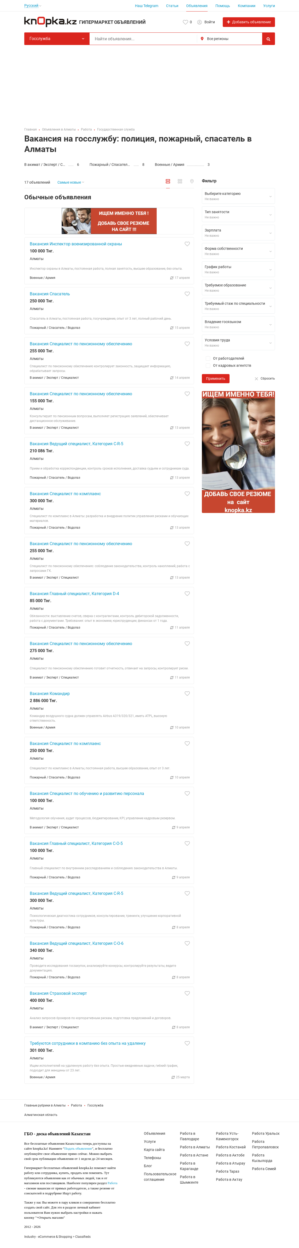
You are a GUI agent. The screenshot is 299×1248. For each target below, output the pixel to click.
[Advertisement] (149, 84)
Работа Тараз (227, 1171)
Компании (246, 6)
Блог (148, 1166)
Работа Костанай (231, 1147)
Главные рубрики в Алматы (45, 1105)
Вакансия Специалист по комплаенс (65, 493)
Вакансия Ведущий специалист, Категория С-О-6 (77, 943)
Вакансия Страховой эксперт (58, 993)
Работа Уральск (266, 1133)
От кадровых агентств (226, 365)
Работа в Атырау (230, 1163)
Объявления (197, 6)
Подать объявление (78, 1148)
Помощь (222, 6)
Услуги (269, 6)
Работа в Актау (229, 1179)
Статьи (172, 6)
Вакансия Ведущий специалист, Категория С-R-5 (76, 443)
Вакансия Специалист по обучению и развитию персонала (87, 793)
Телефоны (152, 1158)
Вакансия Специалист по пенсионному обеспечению (81, 343)
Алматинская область (40, 1115)
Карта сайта (154, 1150)
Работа (76, 1105)
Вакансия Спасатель (50, 293)
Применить (215, 378)
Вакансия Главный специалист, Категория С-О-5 (76, 843)
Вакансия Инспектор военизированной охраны (76, 243)
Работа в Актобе (230, 1155)
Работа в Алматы (195, 1147)
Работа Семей (264, 1169)
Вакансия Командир (50, 693)
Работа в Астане (194, 1155)
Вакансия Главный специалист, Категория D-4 (74, 593)
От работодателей (223, 358)
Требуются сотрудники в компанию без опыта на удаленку (88, 1043)
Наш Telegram (146, 6)
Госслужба (95, 1105)
